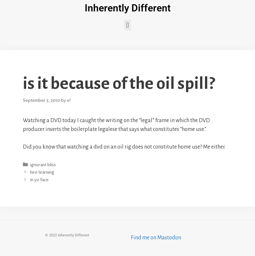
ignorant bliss (43, 164)
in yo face (39, 179)
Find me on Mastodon (156, 238)
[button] (127, 25)
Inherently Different (128, 8)
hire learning (42, 172)
